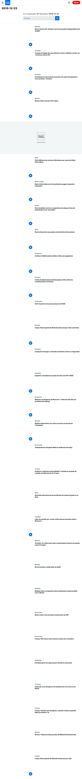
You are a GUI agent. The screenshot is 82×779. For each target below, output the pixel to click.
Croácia (38, 74)
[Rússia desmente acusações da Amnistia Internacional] (57, 240)
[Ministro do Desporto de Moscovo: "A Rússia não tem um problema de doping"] (57, 408)
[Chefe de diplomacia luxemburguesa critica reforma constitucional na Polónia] (57, 288)
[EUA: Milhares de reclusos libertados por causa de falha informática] (57, 168)
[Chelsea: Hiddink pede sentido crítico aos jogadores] (57, 264)
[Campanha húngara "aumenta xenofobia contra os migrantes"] (57, 360)
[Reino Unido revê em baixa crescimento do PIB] (57, 623)
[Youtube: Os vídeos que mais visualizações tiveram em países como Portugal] (57, 551)
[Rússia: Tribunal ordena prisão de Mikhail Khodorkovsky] (57, 743)
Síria (36, 229)
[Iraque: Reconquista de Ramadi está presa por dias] (57, 767)
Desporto (38, 253)
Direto (76, 2)
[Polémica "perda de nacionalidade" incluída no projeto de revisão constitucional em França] (57, 479)
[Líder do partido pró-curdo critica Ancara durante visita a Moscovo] (57, 527)
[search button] (57, 18)
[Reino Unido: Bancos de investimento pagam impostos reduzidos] (57, 192)
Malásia (37, 588)
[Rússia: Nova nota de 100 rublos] (57, 109)
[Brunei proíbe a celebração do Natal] (57, 575)
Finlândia (38, 660)
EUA (36, 158)
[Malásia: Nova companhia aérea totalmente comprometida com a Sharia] (57, 599)
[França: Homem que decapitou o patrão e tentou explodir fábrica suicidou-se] (57, 719)
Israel (37, 205)
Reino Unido (39, 181)
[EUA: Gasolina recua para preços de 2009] (57, 312)
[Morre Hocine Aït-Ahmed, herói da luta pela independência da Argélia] (57, 37)
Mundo (37, 26)
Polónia (37, 277)
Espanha (38, 373)
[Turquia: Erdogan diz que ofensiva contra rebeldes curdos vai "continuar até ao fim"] (57, 61)
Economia (38, 301)
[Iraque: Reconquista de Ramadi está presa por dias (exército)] (57, 336)
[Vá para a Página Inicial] (7, 2)
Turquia (38, 50)
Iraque (37, 756)
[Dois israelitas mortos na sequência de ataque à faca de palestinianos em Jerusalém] (57, 216)
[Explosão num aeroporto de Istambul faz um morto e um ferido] (57, 695)
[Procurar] (41, 18)
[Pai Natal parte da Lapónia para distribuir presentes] (57, 671)
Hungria (38, 349)
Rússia (37, 98)
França (37, 469)
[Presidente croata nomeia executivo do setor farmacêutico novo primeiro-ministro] (57, 85)
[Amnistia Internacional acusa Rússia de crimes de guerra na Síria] (57, 503)
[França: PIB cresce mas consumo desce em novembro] (57, 647)
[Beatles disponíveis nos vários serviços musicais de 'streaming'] (57, 432)
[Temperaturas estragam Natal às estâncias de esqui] (57, 456)
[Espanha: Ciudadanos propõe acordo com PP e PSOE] (57, 384)
